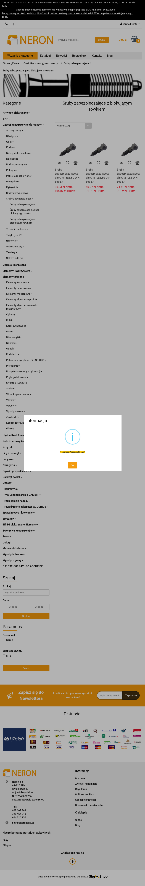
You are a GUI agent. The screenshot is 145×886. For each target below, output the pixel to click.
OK (72, 465)
